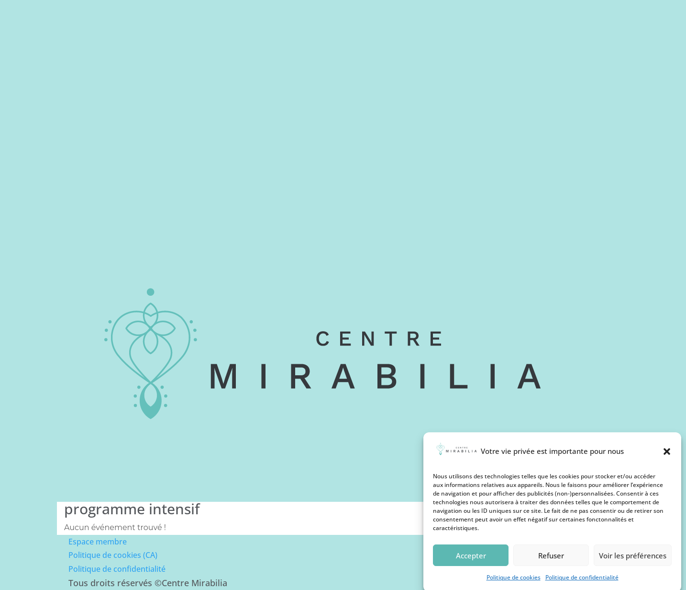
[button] (667, 456)
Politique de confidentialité (117, 569)
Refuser (551, 561)
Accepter (471, 561)
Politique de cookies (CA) (112, 555)
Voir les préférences (632, 561)
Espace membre (97, 541)
